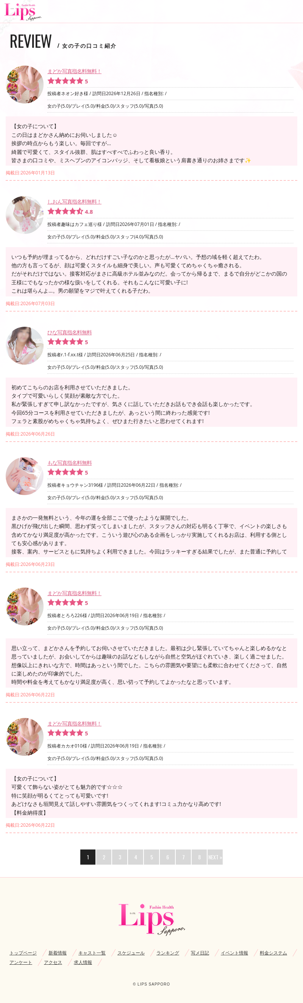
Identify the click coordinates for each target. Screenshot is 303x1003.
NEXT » (215, 857)
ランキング (167, 953)
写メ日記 (200, 953)
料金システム (273, 953)
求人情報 (83, 962)
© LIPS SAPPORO (151, 984)
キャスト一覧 (92, 953)
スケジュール (131, 953)
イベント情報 (234, 953)
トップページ (23, 953)
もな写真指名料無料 (69, 462)
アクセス (53, 962)
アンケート (20, 962)
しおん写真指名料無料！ (74, 201)
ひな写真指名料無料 (69, 332)
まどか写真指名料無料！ (74, 71)
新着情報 (57, 953)
